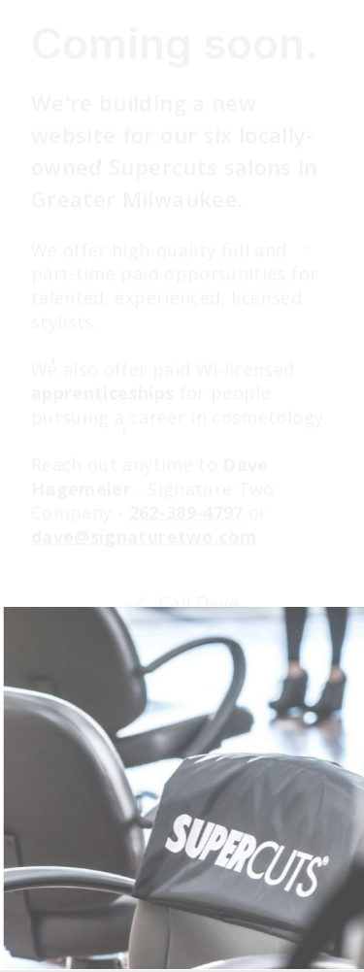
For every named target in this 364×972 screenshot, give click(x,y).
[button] (182, 604)
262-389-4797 (186, 513)
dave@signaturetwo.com (143, 537)
